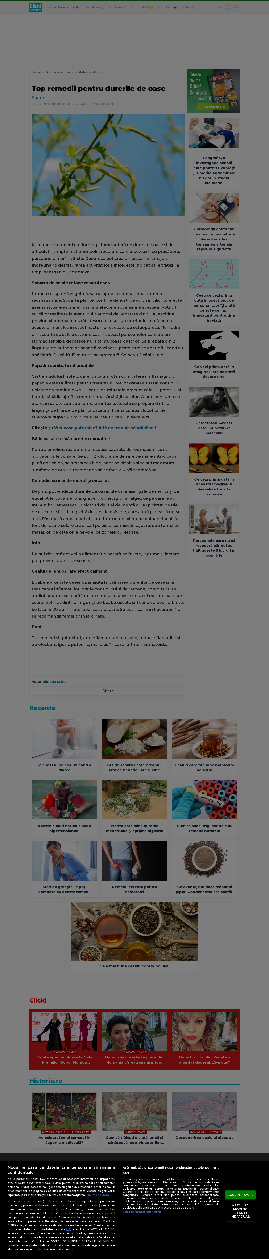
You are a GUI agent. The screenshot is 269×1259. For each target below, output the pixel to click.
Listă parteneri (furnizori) (142, 1211)
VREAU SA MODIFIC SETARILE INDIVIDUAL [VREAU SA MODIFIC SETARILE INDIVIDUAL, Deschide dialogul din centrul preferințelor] (240, 1211)
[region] (134, 1210)
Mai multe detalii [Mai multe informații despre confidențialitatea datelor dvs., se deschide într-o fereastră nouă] (99, 1195)
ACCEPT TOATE (240, 1195)
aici (68, 1229)
